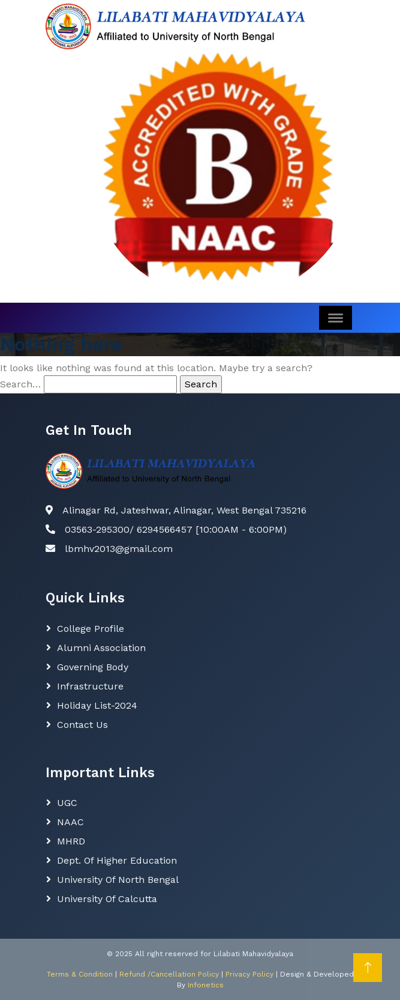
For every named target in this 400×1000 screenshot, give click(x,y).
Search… (20, 384)
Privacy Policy (249, 974)
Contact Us (82, 724)
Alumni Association (101, 647)
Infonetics (206, 985)
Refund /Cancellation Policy (169, 974)
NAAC (70, 822)
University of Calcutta (107, 899)
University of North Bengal (118, 879)
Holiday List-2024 (97, 705)
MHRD (71, 841)
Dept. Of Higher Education (117, 860)
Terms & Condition (80, 974)
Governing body (92, 667)
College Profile (90, 628)
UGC (67, 802)
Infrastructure (90, 686)
